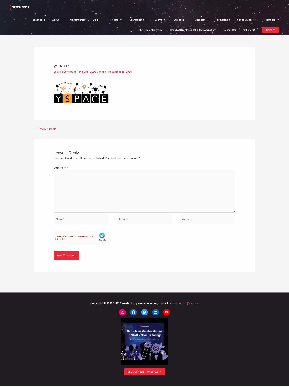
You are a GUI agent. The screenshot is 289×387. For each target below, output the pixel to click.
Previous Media (45, 129)
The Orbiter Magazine (151, 30)
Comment (61, 167)
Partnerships (223, 19)
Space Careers (245, 19)
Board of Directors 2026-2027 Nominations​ (193, 30)
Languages (39, 19)
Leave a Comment (65, 71)
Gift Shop (200, 19)
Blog (95, 19)
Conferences (136, 19)
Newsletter (230, 30)
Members (270, 19)
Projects (113, 19)
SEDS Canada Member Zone (144, 373)
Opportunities (78, 19)
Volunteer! (249, 30)
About (55, 19)
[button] (270, 30)
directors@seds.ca (186, 304)
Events (158, 19)
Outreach (178, 19)
